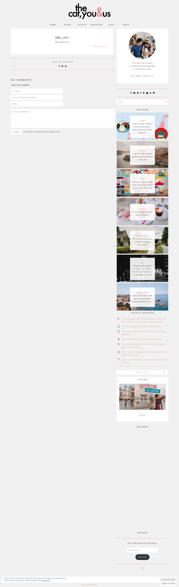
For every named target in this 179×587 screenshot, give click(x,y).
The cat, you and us (100, 46)
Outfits (82, 25)
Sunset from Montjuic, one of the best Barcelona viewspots (142, 339)
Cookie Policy (46, 580)
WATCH (142, 415)
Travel (67, 25)
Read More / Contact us (142, 76)
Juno (111, 25)
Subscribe (142, 491)
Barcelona (97, 25)
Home (53, 25)
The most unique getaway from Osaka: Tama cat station (141, 327)
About (126, 25)
